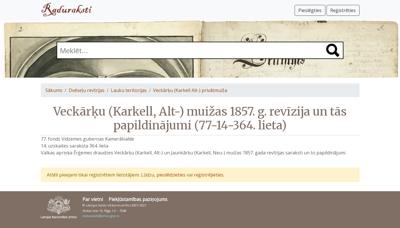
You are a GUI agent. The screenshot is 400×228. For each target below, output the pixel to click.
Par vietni (92, 199)
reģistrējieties (208, 175)
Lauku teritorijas (129, 90)
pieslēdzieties (170, 175)
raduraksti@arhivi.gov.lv (100, 216)
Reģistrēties (343, 10)
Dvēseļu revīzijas (87, 90)
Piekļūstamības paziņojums (138, 199)
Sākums (53, 90)
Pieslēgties (310, 10)
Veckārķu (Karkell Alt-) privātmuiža (190, 90)
